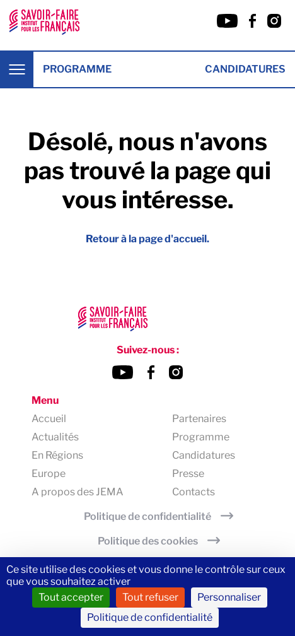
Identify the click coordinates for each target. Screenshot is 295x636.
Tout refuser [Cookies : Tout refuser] (150, 597)
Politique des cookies (148, 541)
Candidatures (245, 69)
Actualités (55, 437)
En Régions (57, 455)
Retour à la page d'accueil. (147, 239)
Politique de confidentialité (147, 516)
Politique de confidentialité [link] (149, 617)
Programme (77, 69)
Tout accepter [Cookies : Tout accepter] (70, 597)
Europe (49, 474)
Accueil (49, 419)
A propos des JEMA (78, 492)
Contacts (193, 492)
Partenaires (199, 419)
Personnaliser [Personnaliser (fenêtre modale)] (229, 597)
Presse (188, 474)
